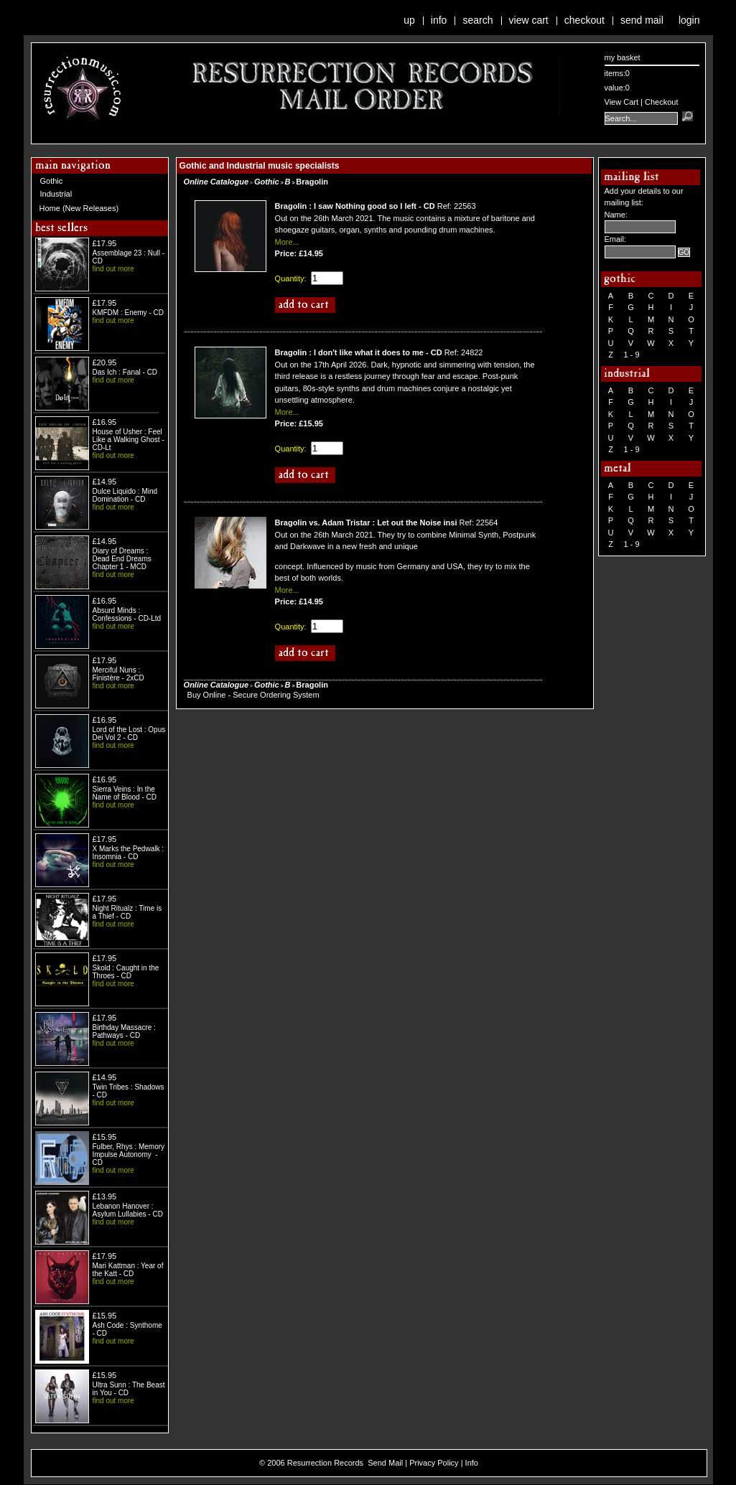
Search (477, 20)
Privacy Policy (433, 1462)
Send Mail (641, 20)
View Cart (529, 20)
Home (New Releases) (79, 208)
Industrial (56, 193)
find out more (113, 269)
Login (689, 20)
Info (439, 20)
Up (409, 20)
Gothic (51, 181)
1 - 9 (632, 354)
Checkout (584, 20)
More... (287, 242)
